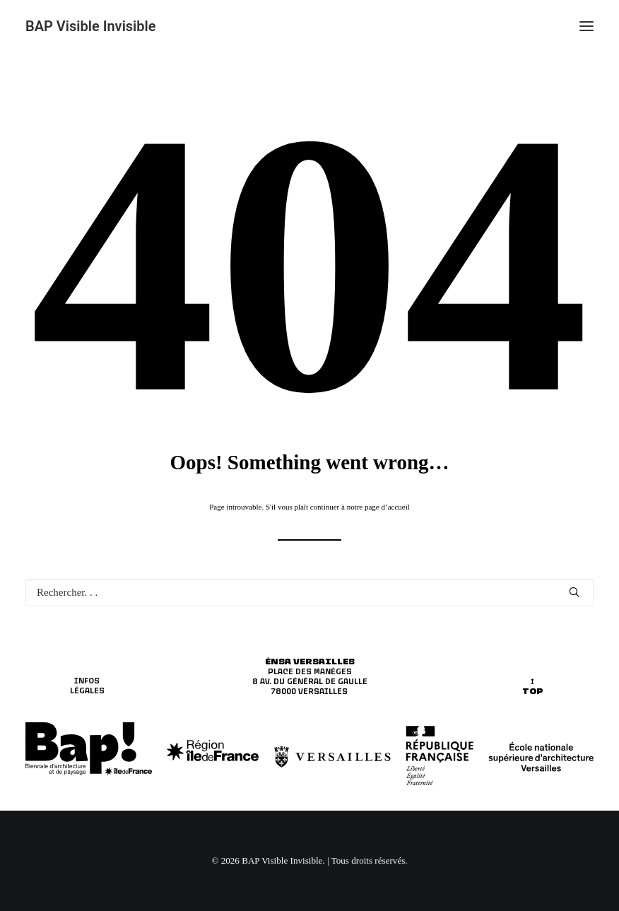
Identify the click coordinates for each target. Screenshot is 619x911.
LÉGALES (87, 691)
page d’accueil (387, 506)
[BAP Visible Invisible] (90, 26)
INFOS (87, 681)
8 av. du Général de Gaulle (309, 682)
